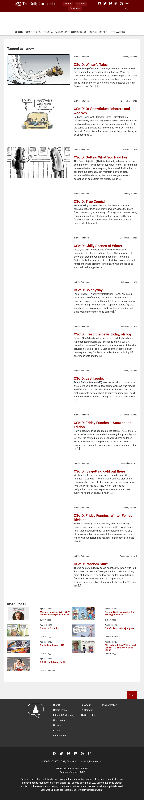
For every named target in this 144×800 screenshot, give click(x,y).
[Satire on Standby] (18, 631)
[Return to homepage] (36, 722)
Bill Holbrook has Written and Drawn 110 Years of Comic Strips (120, 647)
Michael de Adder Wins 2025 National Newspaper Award (55, 613)
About (68, 3)
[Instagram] (127, 3)
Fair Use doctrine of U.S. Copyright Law (91, 782)
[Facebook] (99, 3)
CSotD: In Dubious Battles (53, 662)
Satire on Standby (49, 628)
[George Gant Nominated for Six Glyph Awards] (83, 614)
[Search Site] (127, 9)
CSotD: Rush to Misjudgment (120, 628)
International (118, 32)
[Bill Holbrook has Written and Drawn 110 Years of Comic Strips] (83, 647)
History (92, 32)
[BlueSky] (110, 3)
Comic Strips (33, 32)
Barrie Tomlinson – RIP (52, 645)
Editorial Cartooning (55, 32)
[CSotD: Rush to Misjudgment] (83, 631)
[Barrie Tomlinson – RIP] (18, 647)
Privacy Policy (109, 705)
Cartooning (78, 32)
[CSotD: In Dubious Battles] (18, 664)
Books (103, 32)
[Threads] (121, 3)
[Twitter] (105, 3)
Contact (81, 3)
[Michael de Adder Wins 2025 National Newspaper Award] (18, 614)
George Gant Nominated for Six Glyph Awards (119, 613)
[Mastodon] (116, 3)
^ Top (132, 694)
